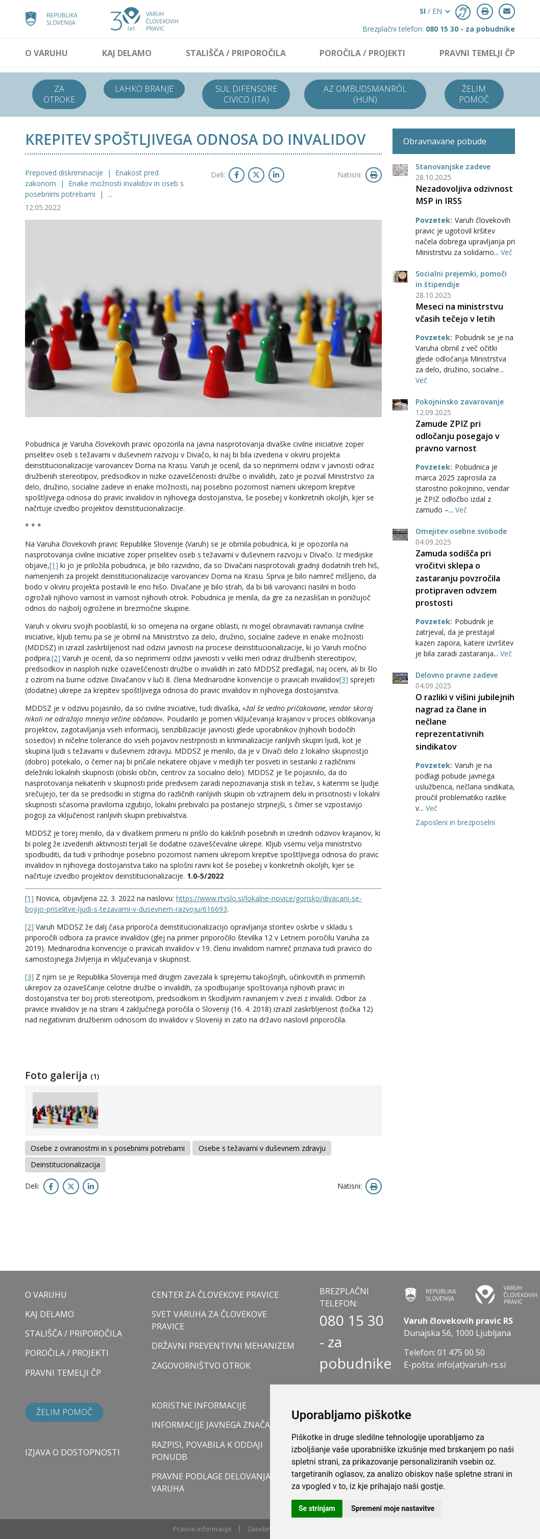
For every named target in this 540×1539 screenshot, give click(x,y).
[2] (56, 658)
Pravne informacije (202, 1528)
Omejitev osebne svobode (461, 531)
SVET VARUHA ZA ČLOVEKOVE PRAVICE (209, 1320)
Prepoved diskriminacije (65, 172)
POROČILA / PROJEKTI (362, 53)
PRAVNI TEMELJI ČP (477, 53)
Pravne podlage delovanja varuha (211, 1482)
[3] (343, 679)
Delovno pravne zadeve (456, 675)
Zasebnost (264, 1528)
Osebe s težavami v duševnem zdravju (262, 1148)
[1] (54, 565)
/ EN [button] (431, 11)
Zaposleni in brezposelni (455, 822)
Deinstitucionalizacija (65, 1164)
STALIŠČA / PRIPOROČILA (236, 53)
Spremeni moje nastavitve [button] (392, 1508)
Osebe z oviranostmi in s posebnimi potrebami (108, 1148)
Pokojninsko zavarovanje (459, 401)
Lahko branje (144, 88)
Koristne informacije (199, 1405)
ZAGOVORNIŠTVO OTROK (201, 1365)
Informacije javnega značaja (215, 1424)
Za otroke (59, 94)
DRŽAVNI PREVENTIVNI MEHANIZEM (223, 1345)
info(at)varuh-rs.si (471, 1364)
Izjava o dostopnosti (72, 1452)
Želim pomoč (474, 94)
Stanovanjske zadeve (452, 166)
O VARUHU (46, 53)
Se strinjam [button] (317, 1508)
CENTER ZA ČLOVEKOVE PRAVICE (215, 1294)
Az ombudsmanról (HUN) (365, 94)
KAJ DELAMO (127, 53)
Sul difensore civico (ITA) (246, 94)
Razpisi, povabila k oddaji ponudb (207, 1451)
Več (506, 252)
